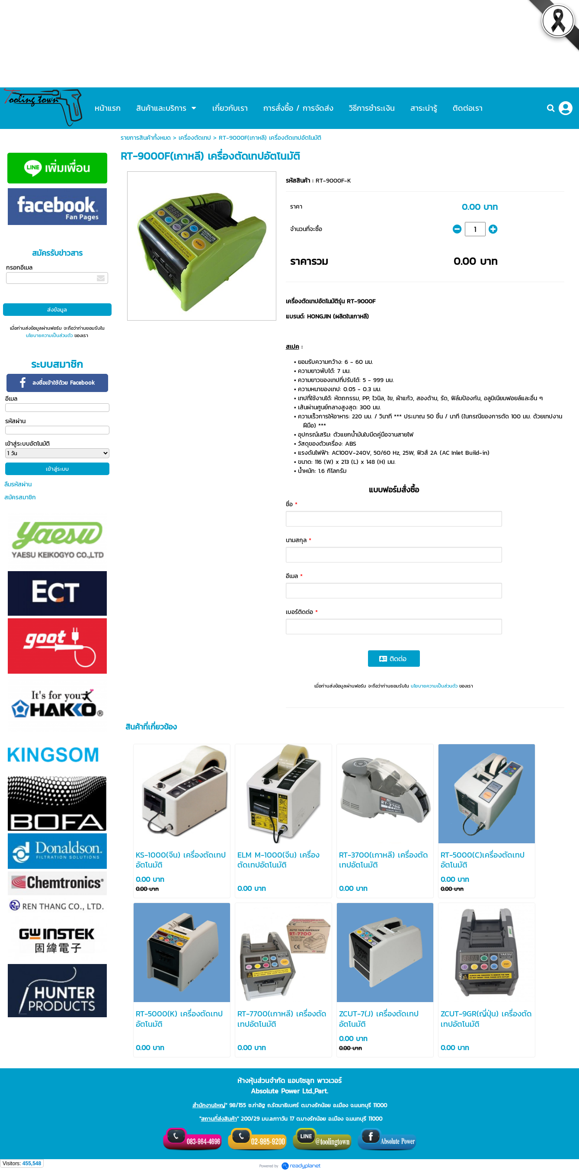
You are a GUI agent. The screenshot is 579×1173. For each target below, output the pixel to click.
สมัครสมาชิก (20, 497)
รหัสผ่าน (15, 421)
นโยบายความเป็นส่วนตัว (49, 335)
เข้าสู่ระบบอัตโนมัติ (27, 443)
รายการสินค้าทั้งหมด (146, 137)
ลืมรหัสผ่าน (18, 484)
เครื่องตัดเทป (195, 137)
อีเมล (11, 398)
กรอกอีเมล (19, 267)
